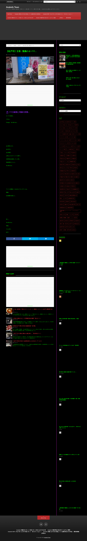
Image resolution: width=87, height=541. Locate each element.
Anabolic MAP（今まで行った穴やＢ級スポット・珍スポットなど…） (58, 14)
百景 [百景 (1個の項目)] (61, 204)
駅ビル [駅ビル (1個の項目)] (72, 226)
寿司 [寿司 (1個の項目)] (67, 170)
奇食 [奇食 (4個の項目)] (75, 167)
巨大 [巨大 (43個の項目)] (77, 173)
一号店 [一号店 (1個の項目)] (77, 149)
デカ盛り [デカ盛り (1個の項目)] (70, 134)
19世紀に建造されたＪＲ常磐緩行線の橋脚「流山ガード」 (27, 318)
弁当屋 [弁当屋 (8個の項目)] (67, 180)
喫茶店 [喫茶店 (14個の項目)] (68, 164)
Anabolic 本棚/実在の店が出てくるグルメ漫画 (46, 17)
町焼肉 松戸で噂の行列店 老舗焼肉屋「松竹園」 (24, 326)
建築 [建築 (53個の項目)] (61, 180)
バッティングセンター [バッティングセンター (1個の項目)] (65, 140)
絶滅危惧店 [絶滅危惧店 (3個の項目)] (63, 207)
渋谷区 (61, 510)
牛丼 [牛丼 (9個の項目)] (66, 195)
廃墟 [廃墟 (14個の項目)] (67, 176)
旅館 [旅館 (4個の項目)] (77, 183)
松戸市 (14, 54)
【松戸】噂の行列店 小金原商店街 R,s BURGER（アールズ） (27, 341)
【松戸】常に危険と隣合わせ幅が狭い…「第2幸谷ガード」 (27, 333)
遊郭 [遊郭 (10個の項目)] (61, 220)
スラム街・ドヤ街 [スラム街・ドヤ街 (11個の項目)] (64, 131)
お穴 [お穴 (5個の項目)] (61, 121)
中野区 (61, 265)
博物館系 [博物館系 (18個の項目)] (72, 161)
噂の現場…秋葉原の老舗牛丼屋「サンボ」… (67, 371)
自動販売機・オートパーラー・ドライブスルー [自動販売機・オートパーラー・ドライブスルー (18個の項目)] (69, 211)
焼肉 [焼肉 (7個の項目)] (77, 192)
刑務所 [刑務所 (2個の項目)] (68, 158)
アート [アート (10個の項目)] (73, 121)
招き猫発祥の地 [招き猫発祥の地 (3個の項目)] (70, 183)
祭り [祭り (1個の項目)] (78, 204)
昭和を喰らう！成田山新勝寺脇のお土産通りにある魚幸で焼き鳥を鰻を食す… (45, 1)
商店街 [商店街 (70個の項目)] (62, 164)
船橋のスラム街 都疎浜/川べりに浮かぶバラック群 (69, 454)
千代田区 (62, 373)
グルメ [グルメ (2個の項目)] (62, 127)
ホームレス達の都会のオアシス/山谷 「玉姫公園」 (69, 345)
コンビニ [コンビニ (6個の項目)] (68, 127)
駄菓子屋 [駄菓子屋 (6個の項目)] (62, 226)
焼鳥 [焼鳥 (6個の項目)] (61, 195)
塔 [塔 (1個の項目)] (78, 164)
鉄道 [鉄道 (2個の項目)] (66, 220)
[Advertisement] (43, 29)
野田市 (61, 293)
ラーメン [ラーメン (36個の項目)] (62, 149)
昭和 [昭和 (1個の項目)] (73, 186)
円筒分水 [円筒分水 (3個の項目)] (62, 158)
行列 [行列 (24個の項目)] (76, 214)
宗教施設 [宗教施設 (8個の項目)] (62, 170)
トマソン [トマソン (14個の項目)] (77, 134)
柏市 (61, 401)
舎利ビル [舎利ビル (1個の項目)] (62, 214)
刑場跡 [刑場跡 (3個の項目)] (74, 158)
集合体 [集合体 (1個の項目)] (77, 220)
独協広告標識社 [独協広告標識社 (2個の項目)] (73, 195)
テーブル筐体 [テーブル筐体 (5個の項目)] (63, 134)
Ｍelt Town (9, 14)
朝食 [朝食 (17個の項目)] (68, 189)
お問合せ (61, 17)
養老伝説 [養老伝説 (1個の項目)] (76, 223)
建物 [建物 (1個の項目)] (77, 176)
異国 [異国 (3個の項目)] (67, 201)
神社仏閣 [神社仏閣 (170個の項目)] (72, 204)
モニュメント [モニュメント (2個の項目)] (69, 146)
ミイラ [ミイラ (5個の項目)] (62, 146)
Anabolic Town (12, 7)
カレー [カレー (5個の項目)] (67, 124)
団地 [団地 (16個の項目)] (74, 164)
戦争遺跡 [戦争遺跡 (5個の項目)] (62, 183)
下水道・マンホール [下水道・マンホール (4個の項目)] (64, 152)
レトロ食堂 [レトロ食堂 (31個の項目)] (70, 149)
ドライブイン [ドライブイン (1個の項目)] (63, 137)
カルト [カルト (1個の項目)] (62, 124)
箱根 (61, 320)
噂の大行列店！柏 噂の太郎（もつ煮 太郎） (67, 481)
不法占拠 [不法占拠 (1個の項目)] (73, 152)
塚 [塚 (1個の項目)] (61, 167)
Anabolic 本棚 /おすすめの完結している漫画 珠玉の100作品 (27, 14)
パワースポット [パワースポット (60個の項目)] (76, 140)
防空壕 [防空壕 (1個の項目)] (72, 220)
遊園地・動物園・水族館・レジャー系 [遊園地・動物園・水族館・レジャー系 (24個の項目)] (68, 217)
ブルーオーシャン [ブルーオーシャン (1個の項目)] (64, 143)
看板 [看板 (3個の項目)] (66, 204)
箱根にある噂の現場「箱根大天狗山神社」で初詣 (69, 318)
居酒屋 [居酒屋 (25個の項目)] (73, 170)
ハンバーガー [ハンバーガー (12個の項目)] (71, 137)
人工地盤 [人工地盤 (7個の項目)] (68, 155)
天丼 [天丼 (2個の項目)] (70, 167)
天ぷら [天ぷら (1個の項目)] (66, 167)
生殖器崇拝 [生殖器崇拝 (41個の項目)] (71, 198)
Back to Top (43, 517)
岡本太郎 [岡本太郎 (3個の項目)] (67, 173)
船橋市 (61, 456)
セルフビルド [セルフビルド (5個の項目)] (73, 131)
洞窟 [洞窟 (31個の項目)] (61, 192)
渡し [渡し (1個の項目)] (66, 192)
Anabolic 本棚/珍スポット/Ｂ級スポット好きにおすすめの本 (20, 17)
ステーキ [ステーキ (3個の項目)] (74, 127)
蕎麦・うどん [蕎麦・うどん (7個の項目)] (69, 214)
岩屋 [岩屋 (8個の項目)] (72, 173)
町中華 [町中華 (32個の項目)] (62, 201)
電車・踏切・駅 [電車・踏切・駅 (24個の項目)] (64, 223)
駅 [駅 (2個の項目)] (67, 226)
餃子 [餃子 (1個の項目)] (71, 223)
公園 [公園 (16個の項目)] (74, 155)
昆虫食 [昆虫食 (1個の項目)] (68, 186)
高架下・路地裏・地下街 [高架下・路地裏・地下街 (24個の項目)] (65, 229)
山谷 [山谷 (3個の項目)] (61, 173)
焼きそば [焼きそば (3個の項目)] (72, 192)
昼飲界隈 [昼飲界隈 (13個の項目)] (62, 189)
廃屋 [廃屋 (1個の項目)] (72, 176)
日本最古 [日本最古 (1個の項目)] (62, 186)
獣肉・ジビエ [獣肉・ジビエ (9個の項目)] (63, 198)
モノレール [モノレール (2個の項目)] (76, 146)
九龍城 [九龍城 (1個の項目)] (62, 155)
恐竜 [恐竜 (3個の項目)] (72, 180)
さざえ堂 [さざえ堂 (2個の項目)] (67, 121)
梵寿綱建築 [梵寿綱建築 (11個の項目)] (75, 189)
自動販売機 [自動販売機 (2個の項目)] (70, 207)
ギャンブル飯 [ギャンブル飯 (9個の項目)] (74, 124)
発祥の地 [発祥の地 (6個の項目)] (73, 201)
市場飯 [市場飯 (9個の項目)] (62, 176)
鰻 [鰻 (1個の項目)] (74, 229)
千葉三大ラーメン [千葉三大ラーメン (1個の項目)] (64, 161)
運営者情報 (68, 17)
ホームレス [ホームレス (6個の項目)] (73, 143)
